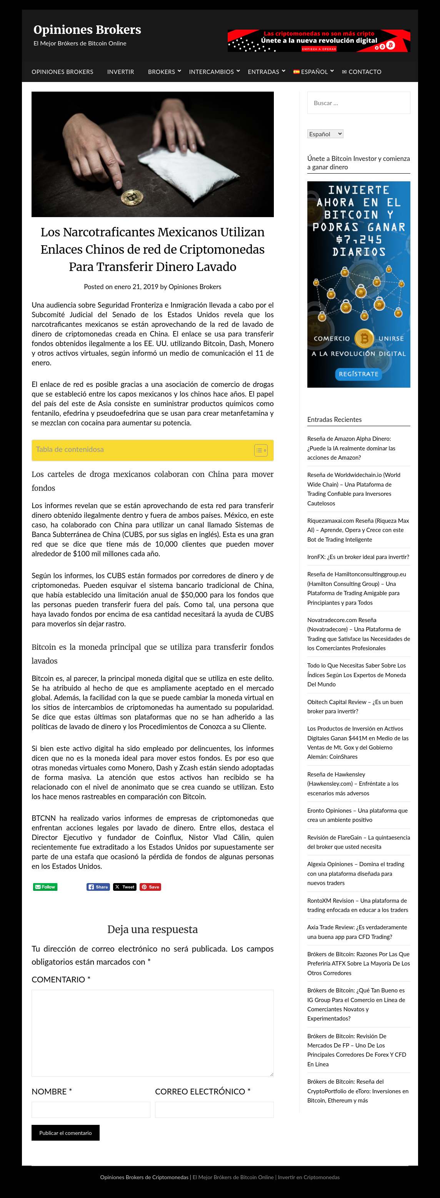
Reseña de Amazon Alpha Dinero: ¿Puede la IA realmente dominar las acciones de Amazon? (351, 448)
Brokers (161, 71)
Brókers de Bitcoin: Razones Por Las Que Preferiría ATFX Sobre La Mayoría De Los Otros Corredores (358, 963)
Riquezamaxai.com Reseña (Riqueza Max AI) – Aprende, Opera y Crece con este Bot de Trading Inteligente (358, 530)
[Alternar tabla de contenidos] (257, 450)
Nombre (52, 1091)
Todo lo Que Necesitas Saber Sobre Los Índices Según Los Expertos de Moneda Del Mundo (356, 675)
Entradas (263, 71)
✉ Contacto (362, 71)
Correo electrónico (203, 1091)
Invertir (120, 71)
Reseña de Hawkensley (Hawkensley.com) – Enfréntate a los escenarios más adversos (352, 783)
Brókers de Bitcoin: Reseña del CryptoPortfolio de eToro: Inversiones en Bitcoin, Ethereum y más (358, 1091)
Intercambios (211, 71)
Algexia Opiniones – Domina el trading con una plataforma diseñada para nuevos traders (355, 873)
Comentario (61, 979)
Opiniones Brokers (87, 29)
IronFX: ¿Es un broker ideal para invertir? (358, 556)
